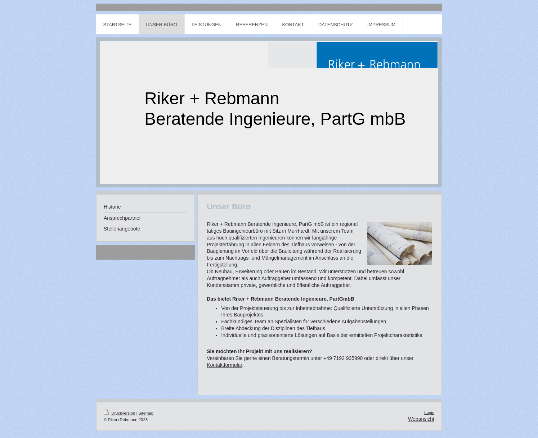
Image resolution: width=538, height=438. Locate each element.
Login (429, 412)
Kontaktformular (224, 365)
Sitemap (146, 413)
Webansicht (421, 419)
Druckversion (120, 413)
